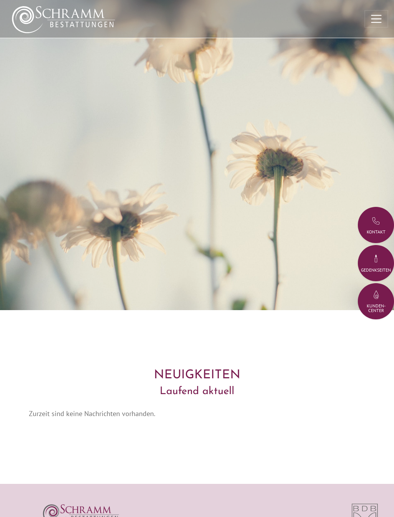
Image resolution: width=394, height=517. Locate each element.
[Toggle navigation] (376, 19)
